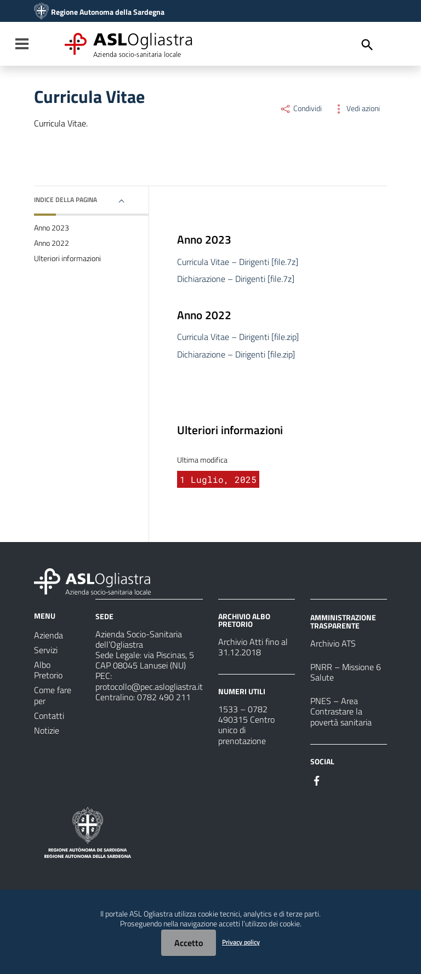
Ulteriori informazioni (67, 258)
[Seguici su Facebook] (316, 779)
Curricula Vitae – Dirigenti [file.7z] (237, 261)
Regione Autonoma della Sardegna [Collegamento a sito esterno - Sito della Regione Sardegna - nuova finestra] (107, 12)
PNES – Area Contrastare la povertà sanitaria (341, 711)
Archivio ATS (333, 643)
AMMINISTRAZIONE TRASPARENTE (343, 621)
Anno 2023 (51, 228)
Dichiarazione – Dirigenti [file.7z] (235, 278)
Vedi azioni (356, 108)
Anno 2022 (51, 243)
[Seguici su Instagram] (336, 779)
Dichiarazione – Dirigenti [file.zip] (236, 354)
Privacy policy (241, 942)
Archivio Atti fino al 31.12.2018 (253, 647)
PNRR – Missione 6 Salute (345, 672)
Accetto (188, 942)
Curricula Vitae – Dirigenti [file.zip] (238, 336)
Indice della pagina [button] (65, 199)
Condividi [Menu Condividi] (301, 108)
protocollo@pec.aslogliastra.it (149, 686)
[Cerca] (367, 45)
